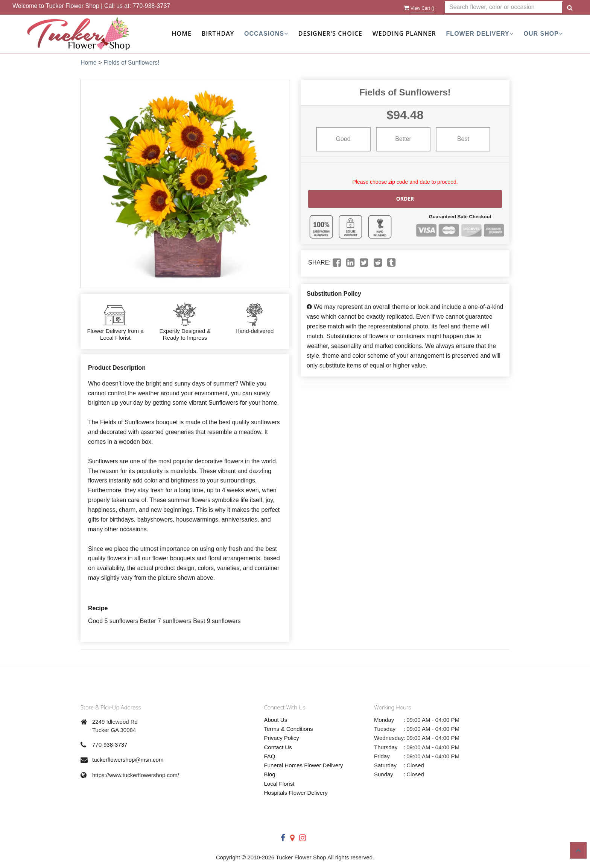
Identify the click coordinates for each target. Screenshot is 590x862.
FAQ (269, 756)
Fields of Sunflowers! (131, 62)
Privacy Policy (281, 738)
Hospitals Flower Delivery (296, 792)
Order (405, 198)
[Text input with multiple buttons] (504, 7)
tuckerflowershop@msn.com (127, 759)
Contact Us (278, 747)
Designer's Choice (330, 33)
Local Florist (279, 783)
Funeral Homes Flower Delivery (303, 765)
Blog (269, 774)
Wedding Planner (404, 33)
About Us (275, 720)
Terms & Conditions (288, 729)
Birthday (218, 33)
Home (182, 33)
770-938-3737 (151, 6)
